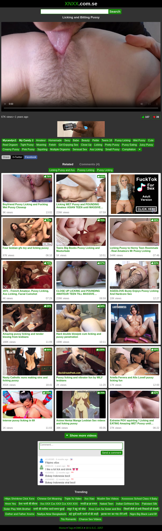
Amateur (41, 140)
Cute (150, 140)
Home (62, 528)
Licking (98, 145)
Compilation (129, 149)
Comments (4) (89, 164)
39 (156, 117)
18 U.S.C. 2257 (94, 528)
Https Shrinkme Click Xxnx (19, 498)
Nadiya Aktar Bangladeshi (51, 514)
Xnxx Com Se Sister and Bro (105, 508)
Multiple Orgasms (60, 149)
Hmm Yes (10, 503)
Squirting (42, 149)
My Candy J (26, 140)
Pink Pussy (28, 149)
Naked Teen (106, 503)
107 (146, 117)
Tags (71, 528)
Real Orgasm (10, 145)
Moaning (41, 145)
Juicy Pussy (146, 145)
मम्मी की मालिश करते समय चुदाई (48, 508)
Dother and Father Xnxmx (19, 514)
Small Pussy (112, 149)
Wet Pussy (139, 140)
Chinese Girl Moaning (49, 498)
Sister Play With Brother (17, 508)
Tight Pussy (27, 145)
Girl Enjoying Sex (68, 145)
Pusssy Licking (86, 170)
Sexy (67, 140)
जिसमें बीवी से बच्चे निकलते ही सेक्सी (141, 508)
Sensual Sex (80, 149)
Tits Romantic (68, 519)
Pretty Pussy (112, 145)
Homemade (55, 140)
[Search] (74, 11)
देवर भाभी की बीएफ (28, 503)
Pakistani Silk (149, 503)
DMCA (80, 528)
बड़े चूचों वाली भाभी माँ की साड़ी (83, 514)
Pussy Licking (122, 140)
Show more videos (81, 435)
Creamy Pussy (11, 149)
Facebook (30, 157)
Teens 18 (107, 140)
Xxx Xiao (89, 498)
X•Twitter (17, 157)
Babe (76, 140)
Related (67, 164)
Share (6, 157)
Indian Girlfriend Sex (127, 503)
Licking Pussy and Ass (62, 170)
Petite (95, 140)
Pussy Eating (129, 145)
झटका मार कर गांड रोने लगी (114, 514)
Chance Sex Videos (90, 519)
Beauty (86, 140)
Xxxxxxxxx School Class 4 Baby (139, 498)
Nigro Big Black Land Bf (143, 514)
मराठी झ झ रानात (89, 503)
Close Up (86, 145)
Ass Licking (96, 149)
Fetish (52, 145)
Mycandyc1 (9, 140)
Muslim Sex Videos (108, 498)
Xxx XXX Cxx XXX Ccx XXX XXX (59, 503)
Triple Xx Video (73, 498)
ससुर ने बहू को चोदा (76, 508)
